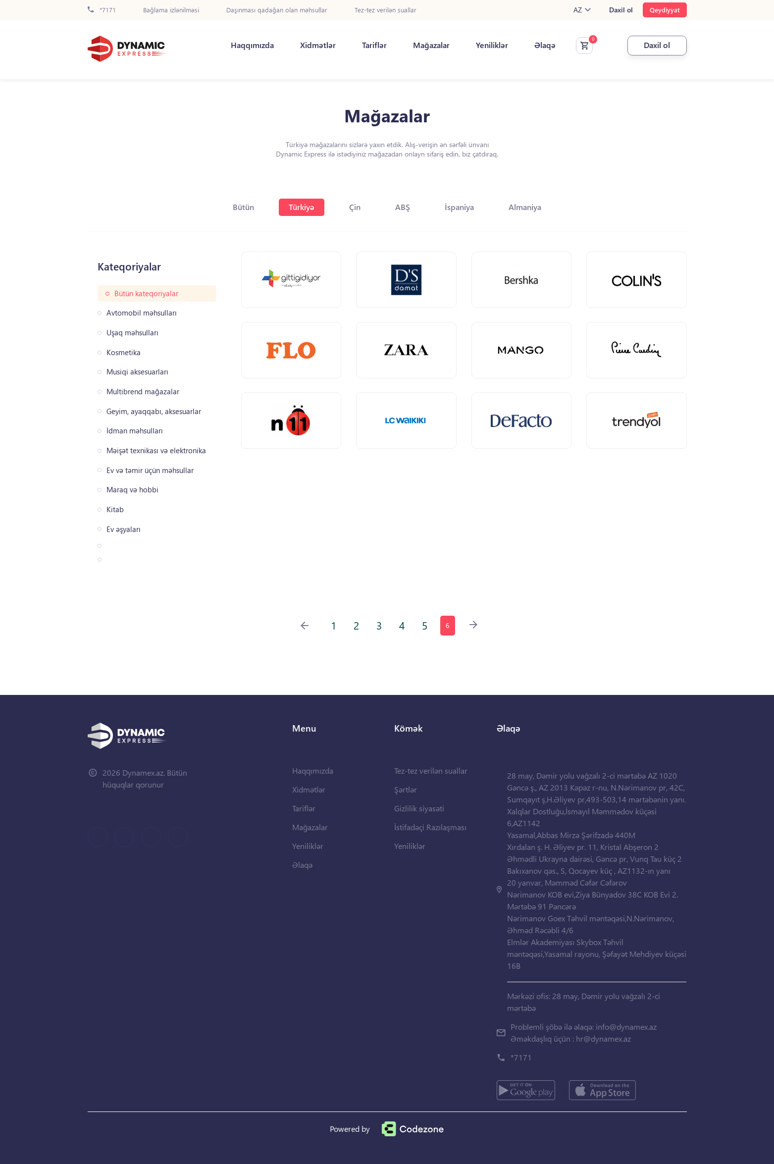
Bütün (243, 207)
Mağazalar (431, 45)
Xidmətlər (318, 45)
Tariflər (374, 45)
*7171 (102, 10)
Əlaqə (545, 45)
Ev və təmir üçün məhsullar (150, 470)
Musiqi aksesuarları (137, 371)
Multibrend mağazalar (142, 391)
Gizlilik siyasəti (419, 808)
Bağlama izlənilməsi (171, 10)
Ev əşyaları (123, 529)
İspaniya (459, 207)
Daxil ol (621, 10)
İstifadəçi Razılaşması (430, 827)
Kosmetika (123, 352)
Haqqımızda (252, 45)
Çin (355, 207)
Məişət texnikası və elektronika (156, 450)
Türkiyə (301, 207)
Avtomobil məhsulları (141, 312)
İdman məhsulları (134, 430)
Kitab (115, 509)
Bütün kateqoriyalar (146, 293)
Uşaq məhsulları (132, 332)
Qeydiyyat (665, 9)
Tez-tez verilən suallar (385, 10)
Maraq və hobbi (132, 489)
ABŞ (402, 207)
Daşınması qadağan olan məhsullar (276, 10)
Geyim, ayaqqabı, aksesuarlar (153, 411)
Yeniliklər (492, 45)
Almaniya (525, 207)
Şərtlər (405, 789)
